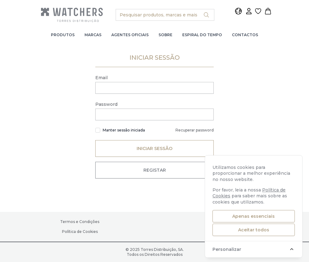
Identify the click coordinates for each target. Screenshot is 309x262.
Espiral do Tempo (202, 34)
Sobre (165, 34)
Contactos (245, 34)
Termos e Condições (79, 221)
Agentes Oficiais (130, 34)
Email (101, 77)
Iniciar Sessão (154, 148)
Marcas (92, 34)
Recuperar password (194, 130)
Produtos (63, 34)
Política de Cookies (80, 231)
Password (106, 104)
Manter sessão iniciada (124, 130)
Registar (154, 170)
